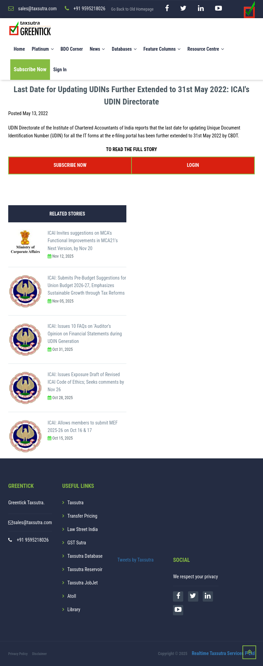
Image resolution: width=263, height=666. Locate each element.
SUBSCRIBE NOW (70, 165)
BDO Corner (72, 49)
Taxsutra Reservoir (84, 569)
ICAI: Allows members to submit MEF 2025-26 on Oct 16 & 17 (82, 426)
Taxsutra (75, 502)
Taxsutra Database (85, 556)
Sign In (60, 69)
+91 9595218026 (33, 540)
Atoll (71, 596)
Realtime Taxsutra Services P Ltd (223, 653)
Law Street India (82, 529)
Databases (124, 49)
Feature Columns (161, 49)
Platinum (43, 49)
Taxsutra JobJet (82, 582)
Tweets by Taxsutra (135, 560)
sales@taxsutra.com (32, 522)
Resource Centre (205, 49)
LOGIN (193, 165)
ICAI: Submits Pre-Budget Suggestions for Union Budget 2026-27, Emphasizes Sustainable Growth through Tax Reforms (87, 285)
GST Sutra (76, 542)
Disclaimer (39, 654)
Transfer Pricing (82, 516)
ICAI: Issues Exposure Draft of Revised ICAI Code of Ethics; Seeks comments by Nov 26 (86, 382)
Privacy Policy (18, 654)
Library (73, 609)
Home (19, 49)
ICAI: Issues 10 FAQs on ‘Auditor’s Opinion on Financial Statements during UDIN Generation (85, 333)
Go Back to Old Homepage (132, 9)
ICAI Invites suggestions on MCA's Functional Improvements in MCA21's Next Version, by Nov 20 (83, 240)
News (97, 49)
